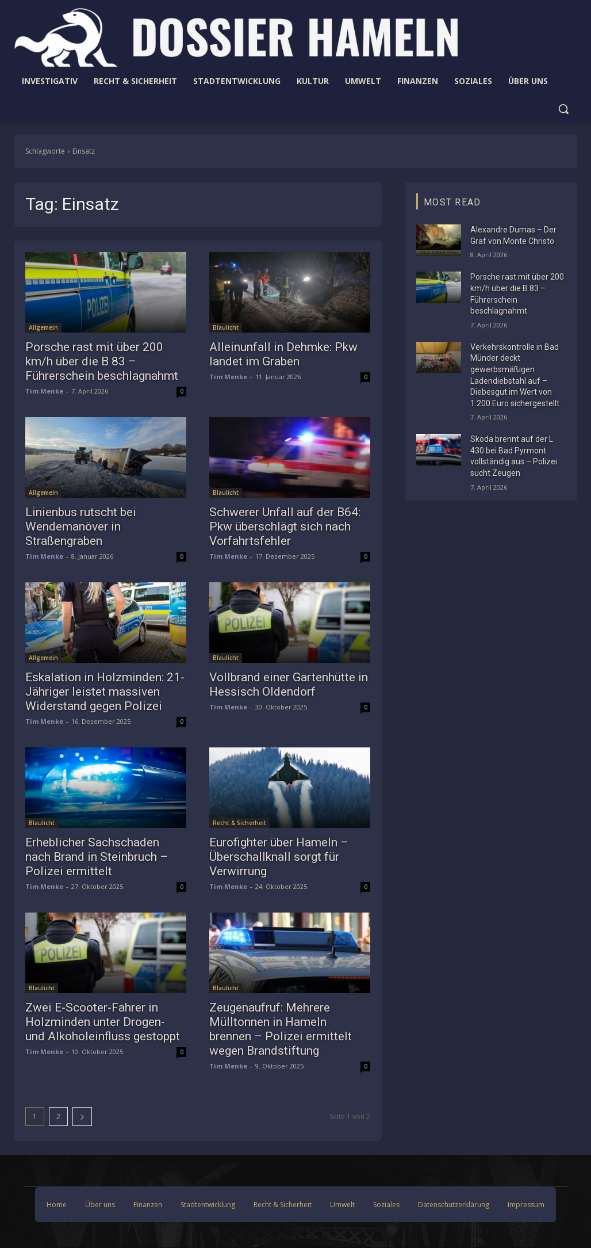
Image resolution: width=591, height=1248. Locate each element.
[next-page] (82, 1116)
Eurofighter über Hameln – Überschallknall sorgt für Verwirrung (278, 856)
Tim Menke (44, 391)
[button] (563, 109)
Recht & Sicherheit (239, 823)
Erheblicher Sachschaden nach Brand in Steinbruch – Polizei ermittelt (96, 856)
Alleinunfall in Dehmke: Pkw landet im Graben (283, 354)
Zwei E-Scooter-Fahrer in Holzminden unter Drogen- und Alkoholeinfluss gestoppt (102, 1022)
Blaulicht (226, 327)
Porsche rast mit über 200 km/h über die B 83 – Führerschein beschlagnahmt (101, 361)
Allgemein (43, 327)
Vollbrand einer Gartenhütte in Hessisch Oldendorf (288, 684)
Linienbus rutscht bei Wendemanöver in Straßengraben (80, 526)
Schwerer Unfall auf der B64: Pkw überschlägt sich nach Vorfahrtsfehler (284, 526)
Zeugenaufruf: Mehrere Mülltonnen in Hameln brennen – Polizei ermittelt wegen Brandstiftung (280, 1029)
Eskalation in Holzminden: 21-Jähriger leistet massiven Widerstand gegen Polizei (105, 691)
